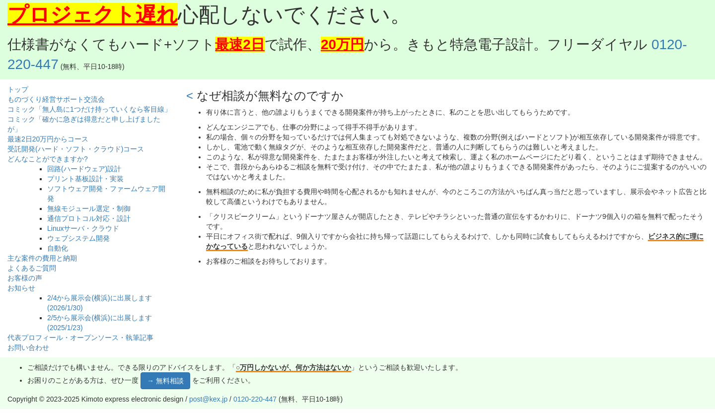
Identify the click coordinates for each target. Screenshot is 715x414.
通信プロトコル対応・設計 (89, 218)
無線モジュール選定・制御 (89, 208)
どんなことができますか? (47, 159)
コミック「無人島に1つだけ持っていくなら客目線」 (89, 109)
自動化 (57, 248)
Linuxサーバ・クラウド (83, 228)
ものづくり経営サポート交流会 (56, 99)
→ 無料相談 (165, 381)
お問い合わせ (28, 347)
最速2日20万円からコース (47, 139)
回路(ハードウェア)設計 (84, 169)
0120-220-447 (255, 399)
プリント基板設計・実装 (85, 179)
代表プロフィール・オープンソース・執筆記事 (80, 338)
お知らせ (21, 288)
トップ (17, 89)
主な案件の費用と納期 (42, 258)
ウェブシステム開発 (78, 238)
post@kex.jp (208, 399)
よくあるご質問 (31, 268)
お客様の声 (24, 278)
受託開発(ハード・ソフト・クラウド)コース (75, 149)
